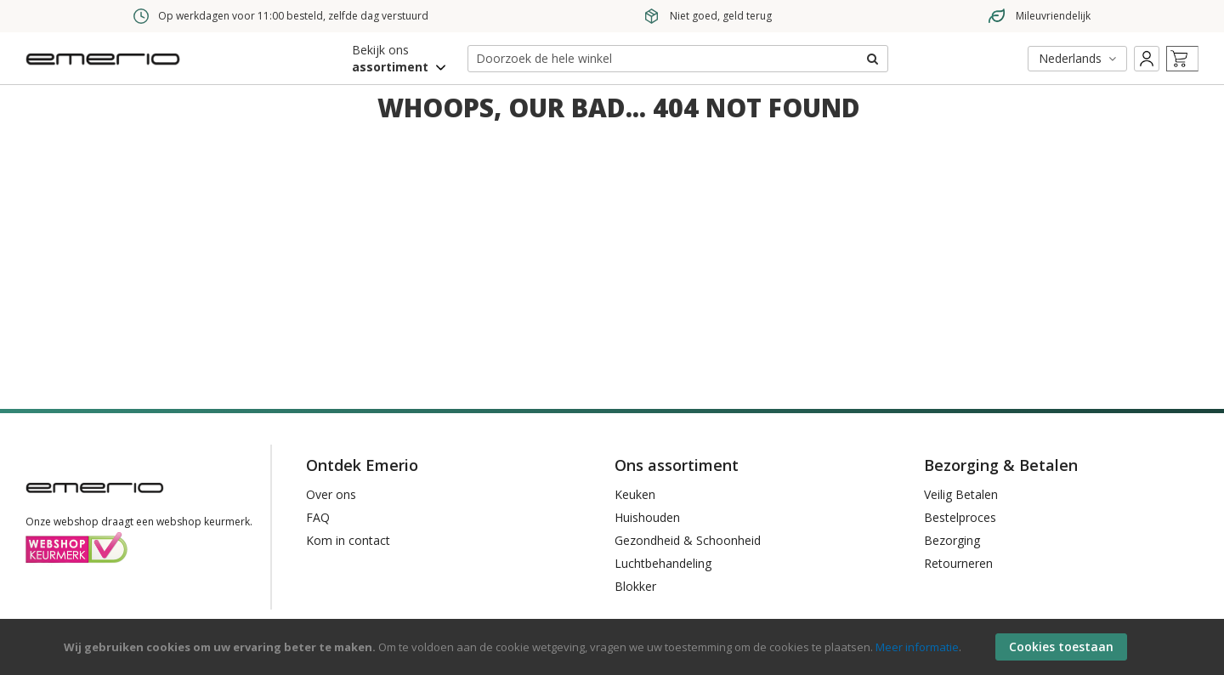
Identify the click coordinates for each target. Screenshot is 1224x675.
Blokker (635, 586)
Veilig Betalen (961, 494)
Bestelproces (960, 517)
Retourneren (958, 563)
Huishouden (647, 517)
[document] (614, 647)
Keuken (635, 494)
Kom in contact (348, 540)
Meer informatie (917, 647)
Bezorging (952, 540)
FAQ (318, 517)
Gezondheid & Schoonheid (688, 540)
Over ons (331, 494)
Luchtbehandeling (663, 563)
